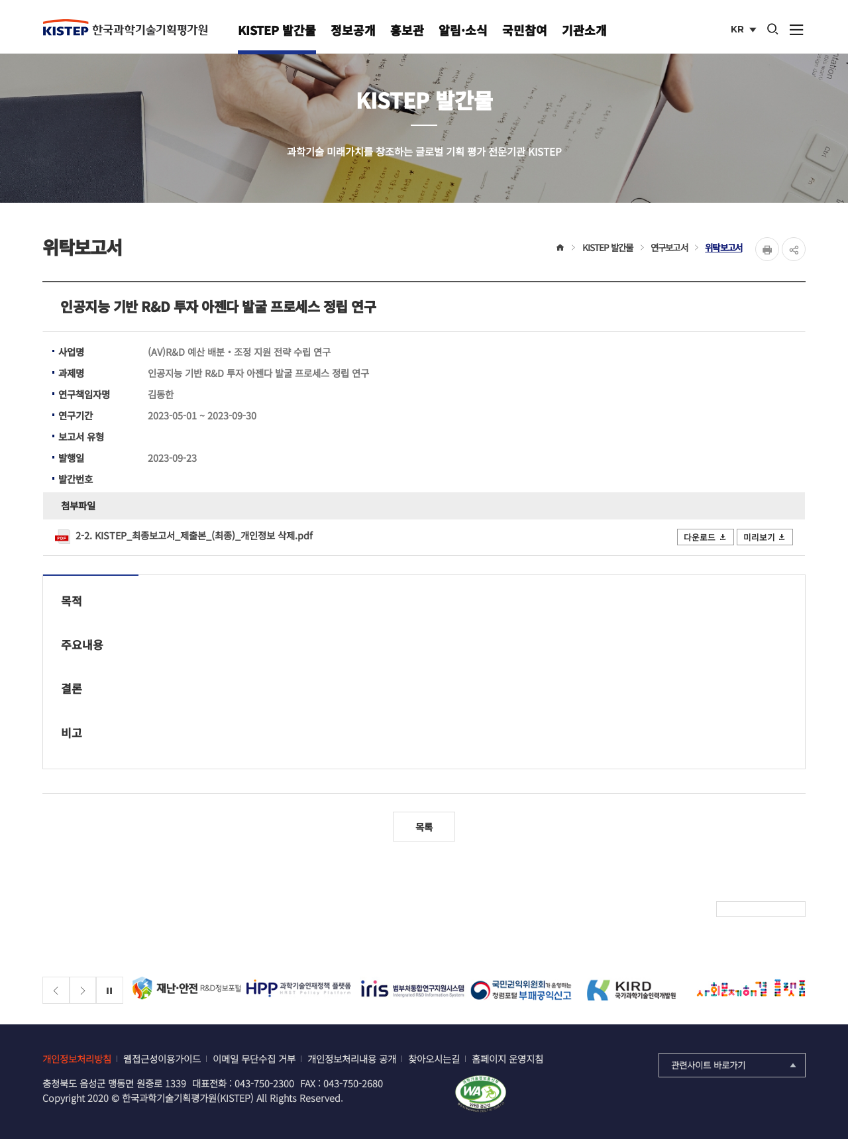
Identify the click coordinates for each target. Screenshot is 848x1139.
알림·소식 (463, 29)
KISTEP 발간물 (277, 29)
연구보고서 (669, 247)
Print (767, 249)
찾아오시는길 (434, 1058)
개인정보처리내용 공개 (351, 1058)
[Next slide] (83, 990)
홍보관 (407, 29)
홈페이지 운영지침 (507, 1058)
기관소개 (584, 29)
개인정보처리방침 (76, 1058)
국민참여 (524, 29)
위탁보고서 (723, 247)
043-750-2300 (264, 1083)
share (794, 249)
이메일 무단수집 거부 (254, 1058)
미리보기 (765, 537)
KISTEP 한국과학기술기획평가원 (125, 27)
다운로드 (705, 537)
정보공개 (353, 29)
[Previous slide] (56, 990)
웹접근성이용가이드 (162, 1058)
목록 (424, 827)
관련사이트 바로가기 (735, 1064)
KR (745, 30)
